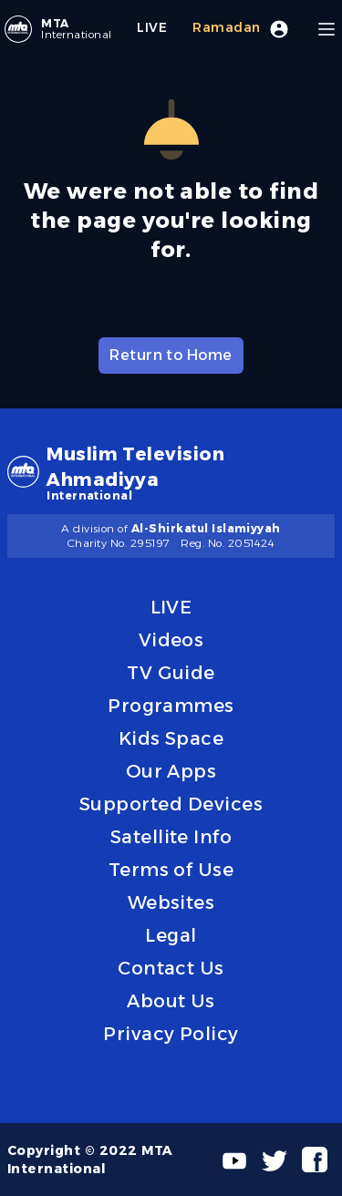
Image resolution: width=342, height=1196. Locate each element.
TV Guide (171, 673)
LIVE (171, 607)
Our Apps (171, 771)
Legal (170, 935)
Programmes (171, 706)
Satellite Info (171, 837)
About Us (171, 1001)
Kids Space (171, 738)
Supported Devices (171, 804)
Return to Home (171, 355)
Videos (171, 640)
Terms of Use (171, 870)
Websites (171, 902)
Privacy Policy (171, 1034)
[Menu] (326, 29)
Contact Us (171, 968)
